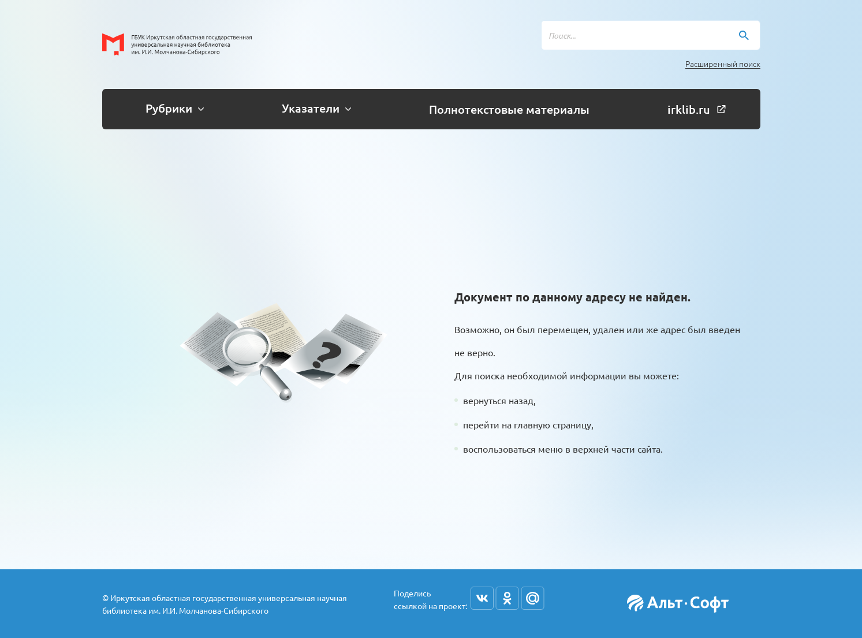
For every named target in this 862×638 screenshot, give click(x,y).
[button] (170, 109)
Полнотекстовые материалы (509, 109)
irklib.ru (696, 109)
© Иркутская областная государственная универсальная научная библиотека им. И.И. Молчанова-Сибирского (224, 603)
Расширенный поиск (722, 64)
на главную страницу (546, 424)
